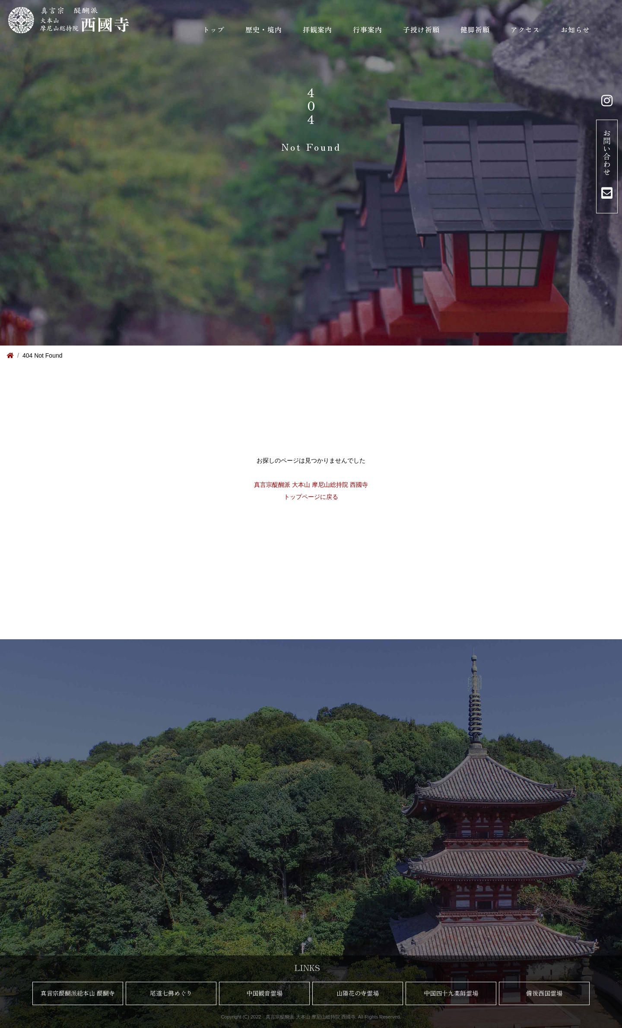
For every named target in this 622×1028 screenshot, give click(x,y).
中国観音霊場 (264, 993)
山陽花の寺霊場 (357, 993)
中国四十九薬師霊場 (451, 993)
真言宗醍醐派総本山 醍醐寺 (78, 993)
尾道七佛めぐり (171, 993)
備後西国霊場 (544, 993)
